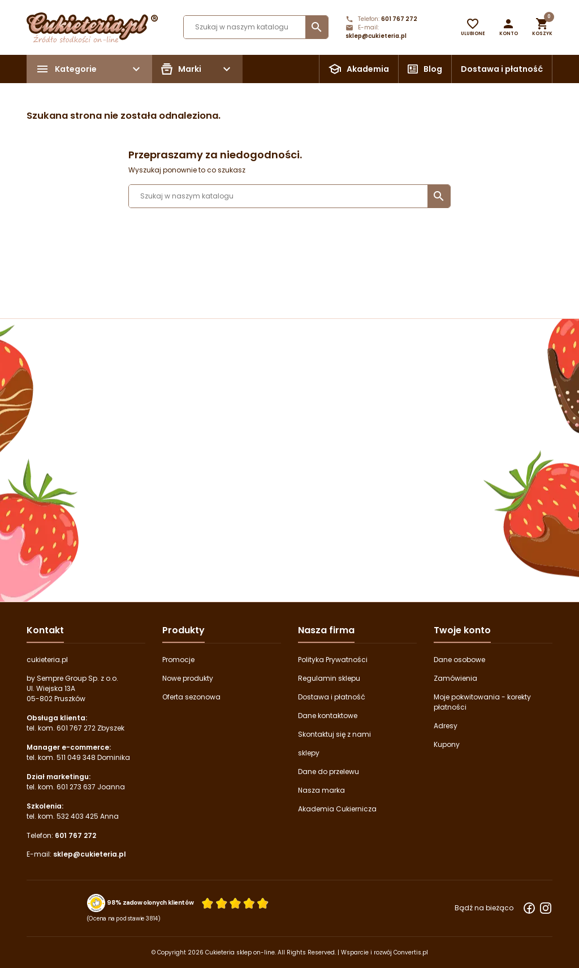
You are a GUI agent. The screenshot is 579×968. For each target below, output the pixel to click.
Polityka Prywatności (333, 659)
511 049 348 (76, 757)
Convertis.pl (411, 952)
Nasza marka (321, 790)
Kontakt (45, 630)
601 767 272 (399, 19)
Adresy (445, 726)
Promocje (178, 659)
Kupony (447, 744)
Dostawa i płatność (502, 69)
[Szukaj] (256, 27)
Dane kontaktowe (327, 715)
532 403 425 (77, 816)
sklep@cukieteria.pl (376, 36)
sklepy (308, 753)
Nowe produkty (187, 678)
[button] (508, 27)
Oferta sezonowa (191, 697)
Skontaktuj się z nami (334, 734)
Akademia (368, 69)
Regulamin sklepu (329, 678)
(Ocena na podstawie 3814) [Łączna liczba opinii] (124, 918)
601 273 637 (76, 787)
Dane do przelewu (328, 771)
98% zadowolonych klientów (150, 902)
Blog (433, 69)
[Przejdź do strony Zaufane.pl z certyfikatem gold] (96, 902)
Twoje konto (462, 630)
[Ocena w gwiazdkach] (235, 902)
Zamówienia (455, 678)
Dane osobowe (459, 659)
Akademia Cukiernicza (337, 809)
